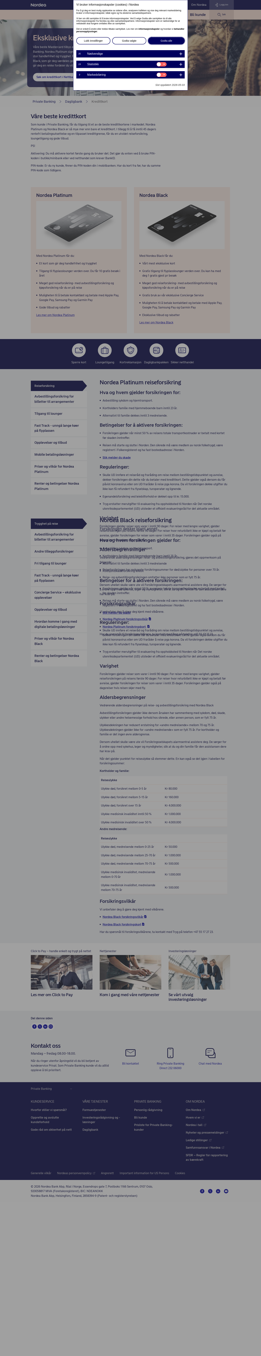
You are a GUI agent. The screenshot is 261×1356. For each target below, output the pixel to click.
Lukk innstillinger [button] (93, 40)
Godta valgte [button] (129, 40)
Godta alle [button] (166, 40)
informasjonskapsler (149, 29)
